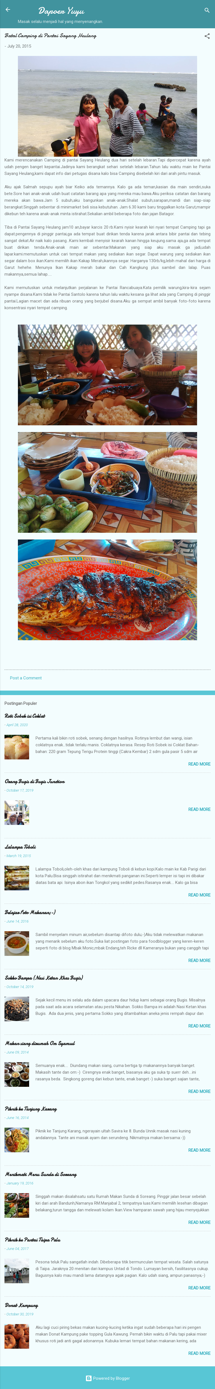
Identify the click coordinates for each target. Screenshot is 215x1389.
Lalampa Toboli (19, 847)
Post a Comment (26, 678)
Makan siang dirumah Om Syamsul (39, 1043)
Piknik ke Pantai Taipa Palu (32, 1240)
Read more (199, 764)
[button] (207, 37)
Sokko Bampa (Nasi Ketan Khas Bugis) (43, 978)
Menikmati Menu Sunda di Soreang (40, 1174)
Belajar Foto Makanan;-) (29, 912)
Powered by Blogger (107, 1378)
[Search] (207, 11)
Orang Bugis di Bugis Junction (34, 781)
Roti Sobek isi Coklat (24, 716)
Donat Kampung (21, 1305)
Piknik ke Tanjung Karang (30, 1109)
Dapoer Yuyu (60, 10)
